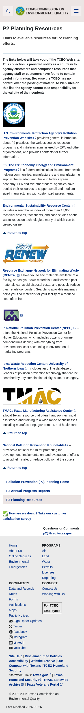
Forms (13, 599)
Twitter (17, 626)
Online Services (20, 556)
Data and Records (21, 588)
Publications (17, 605)
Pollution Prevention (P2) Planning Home (37, 482)
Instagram (20, 637)
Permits (47, 567)
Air (44, 551)
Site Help (15, 656)
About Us (15, 551)
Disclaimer (33, 656)
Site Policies (52, 656)
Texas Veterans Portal (44, 684)
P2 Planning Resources (24, 500)
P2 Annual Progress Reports (28, 491)
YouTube (19, 648)
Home (13, 545)
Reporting (49, 578)
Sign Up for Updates (27, 621)
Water (46, 561)
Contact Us (50, 588)
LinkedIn (19, 642)
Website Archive (43, 661)
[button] (8, 11)
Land (45, 556)
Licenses (48, 572)
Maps (13, 610)
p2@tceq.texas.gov (57, 533)
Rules (13, 594)
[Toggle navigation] (76, 11)
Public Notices (19, 615)
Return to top (15, 233)
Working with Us (53, 594)
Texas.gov (42, 675)
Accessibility (19, 661)
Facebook (20, 631)
